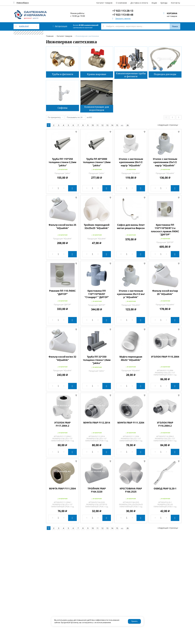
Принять (134, 621)
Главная (49, 36)
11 (97, 124)
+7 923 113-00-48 (122, 14)
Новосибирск (23, 3)
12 (102, 124)
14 (112, 124)
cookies (70, 620)
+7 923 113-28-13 (122, 10)
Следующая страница (168, 123)
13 (107, 124)
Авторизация (61, 26)
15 (117, 124)
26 (128, 124)
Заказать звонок (123, 19)
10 (93, 124)
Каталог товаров (64, 36)
